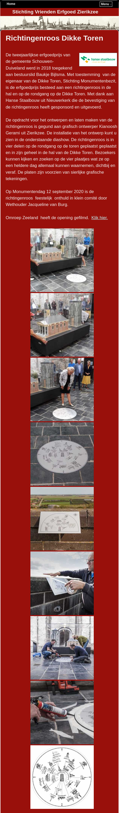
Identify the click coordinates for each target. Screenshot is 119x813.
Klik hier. (99, 217)
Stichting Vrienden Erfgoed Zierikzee (55, 11)
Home (11, 4)
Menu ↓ (106, 4)
